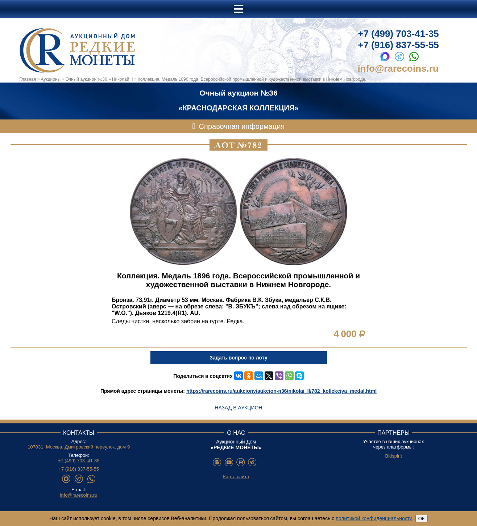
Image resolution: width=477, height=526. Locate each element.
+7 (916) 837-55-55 (398, 44)
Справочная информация (242, 126)
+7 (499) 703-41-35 (398, 33)
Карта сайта (236, 476)
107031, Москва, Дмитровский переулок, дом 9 (79, 447)
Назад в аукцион (238, 408)
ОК (421, 518)
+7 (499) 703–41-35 (79, 460)
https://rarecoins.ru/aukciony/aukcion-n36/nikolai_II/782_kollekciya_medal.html (281, 391)
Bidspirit (393, 456)
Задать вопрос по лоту (238, 358)
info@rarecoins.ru (398, 68)
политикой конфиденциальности (374, 518)
